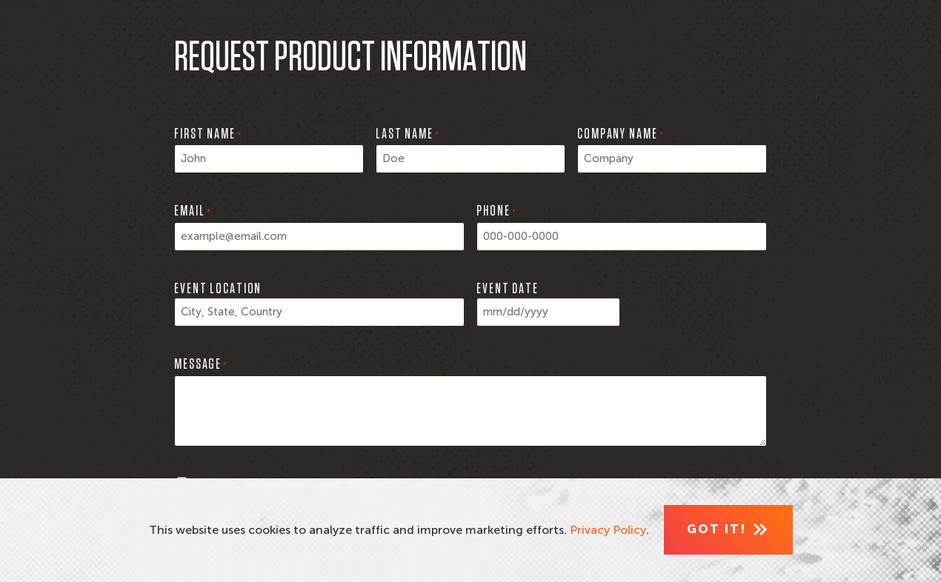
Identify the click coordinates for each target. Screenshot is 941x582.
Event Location (218, 288)
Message (200, 366)
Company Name (620, 135)
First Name (208, 135)
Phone (496, 212)
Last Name (407, 135)
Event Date (507, 288)
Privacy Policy (608, 530)
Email (192, 212)
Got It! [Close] (716, 529)
